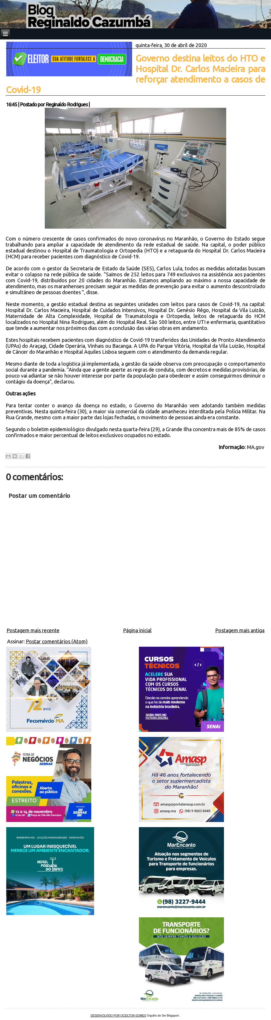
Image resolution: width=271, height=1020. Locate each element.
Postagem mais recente (33, 630)
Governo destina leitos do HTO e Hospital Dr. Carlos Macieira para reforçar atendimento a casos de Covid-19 (135, 74)
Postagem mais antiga (239, 630)
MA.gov (256, 447)
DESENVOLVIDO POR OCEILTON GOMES (118, 1015)
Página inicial (137, 630)
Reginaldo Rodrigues (67, 104)
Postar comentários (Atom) (57, 641)
